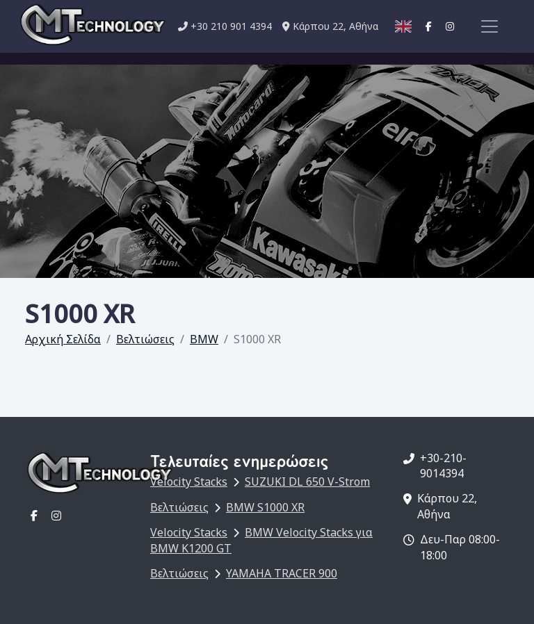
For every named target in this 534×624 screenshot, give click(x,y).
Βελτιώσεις (145, 339)
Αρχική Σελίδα (63, 339)
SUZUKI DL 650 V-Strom (307, 481)
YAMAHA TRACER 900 (281, 573)
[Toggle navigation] (489, 26)
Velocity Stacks (188, 481)
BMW (204, 339)
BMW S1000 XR (265, 507)
